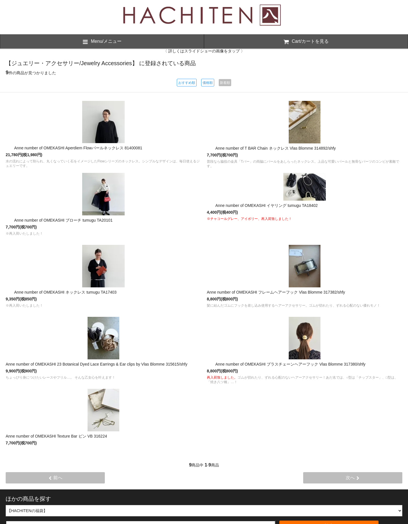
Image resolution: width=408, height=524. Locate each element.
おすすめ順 (186, 83)
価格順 (208, 83)
